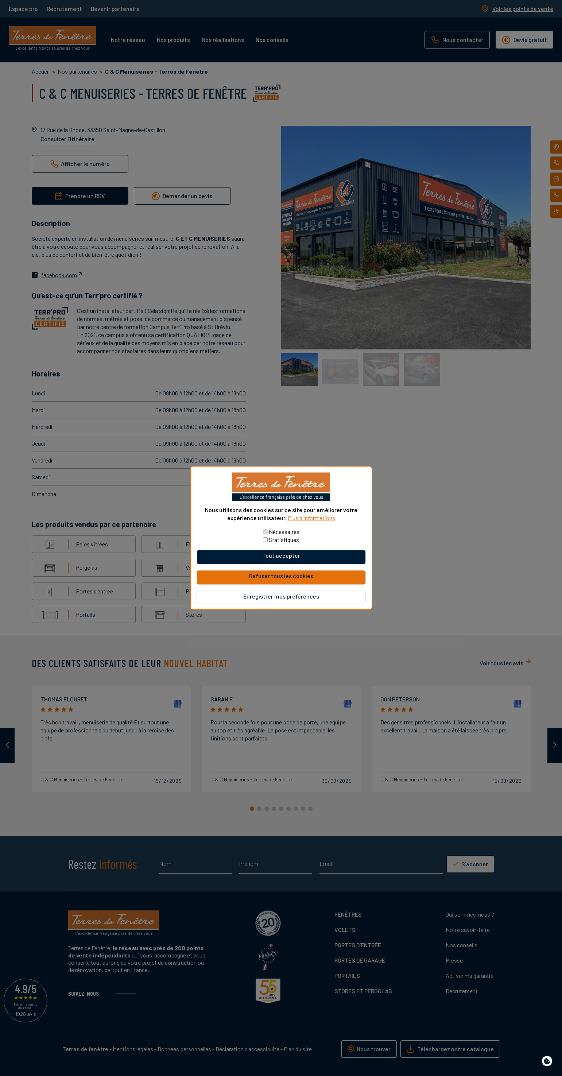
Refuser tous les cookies (281, 576)
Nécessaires (284, 532)
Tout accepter (281, 555)
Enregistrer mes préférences (281, 596)
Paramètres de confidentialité (548, 1062)
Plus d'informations (311, 517)
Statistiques (284, 540)
